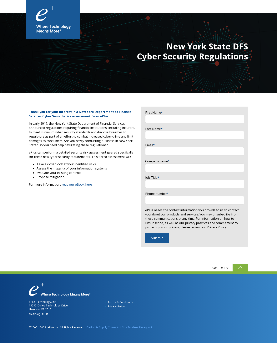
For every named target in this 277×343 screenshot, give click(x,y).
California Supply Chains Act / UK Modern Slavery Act (119, 327)
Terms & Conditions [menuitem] (120, 302)
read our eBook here (77, 184)
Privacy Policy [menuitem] (116, 306)
